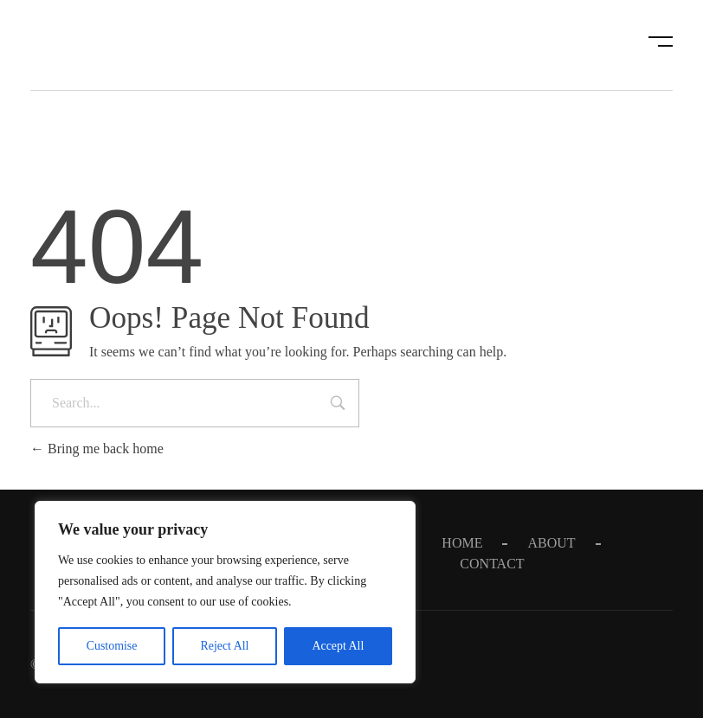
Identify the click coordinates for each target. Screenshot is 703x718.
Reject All (224, 645)
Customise (111, 645)
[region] (225, 592)
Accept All (338, 645)
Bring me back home (97, 448)
